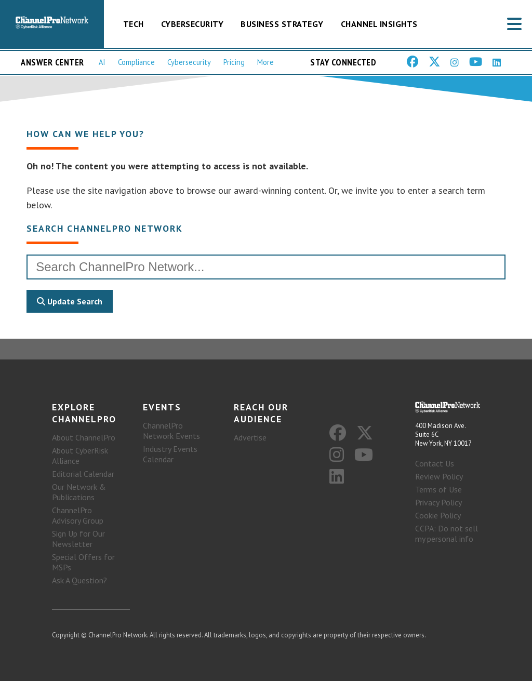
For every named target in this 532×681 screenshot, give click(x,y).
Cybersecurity (192, 24)
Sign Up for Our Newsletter (78, 538)
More (265, 62)
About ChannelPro (83, 437)
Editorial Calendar (83, 474)
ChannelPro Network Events (171, 430)
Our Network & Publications (79, 492)
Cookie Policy (438, 515)
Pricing (234, 62)
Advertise (250, 437)
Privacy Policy (438, 502)
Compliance (136, 62)
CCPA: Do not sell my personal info (446, 533)
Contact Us (434, 463)
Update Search (69, 301)
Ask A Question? (79, 580)
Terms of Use (438, 489)
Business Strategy (282, 24)
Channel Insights (379, 24)
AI (102, 62)
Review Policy (439, 476)
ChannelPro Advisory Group (77, 515)
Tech (133, 24)
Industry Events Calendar (170, 454)
